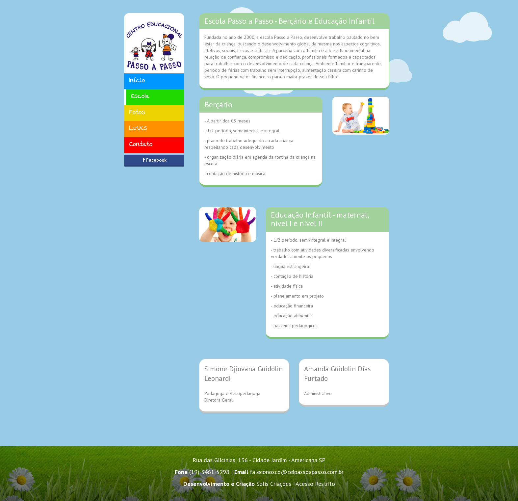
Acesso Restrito (315, 484)
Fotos (137, 113)
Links (138, 129)
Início (137, 81)
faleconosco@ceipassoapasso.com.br (297, 472)
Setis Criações (273, 484)
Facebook (154, 160)
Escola (140, 97)
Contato (140, 145)
